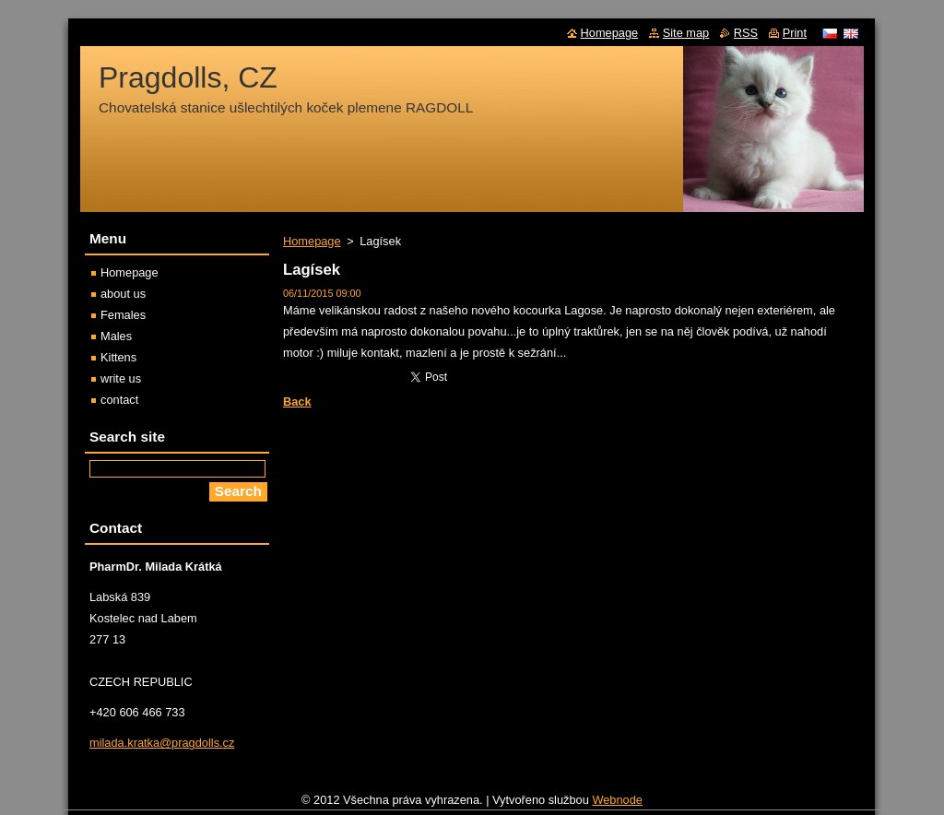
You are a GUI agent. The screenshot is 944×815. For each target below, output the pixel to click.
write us (120, 378)
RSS (746, 33)
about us (123, 294)
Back (297, 401)
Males (116, 336)
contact (119, 400)
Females (123, 315)
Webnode (617, 804)
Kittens (118, 357)
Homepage (312, 241)
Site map (686, 33)
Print (795, 33)
